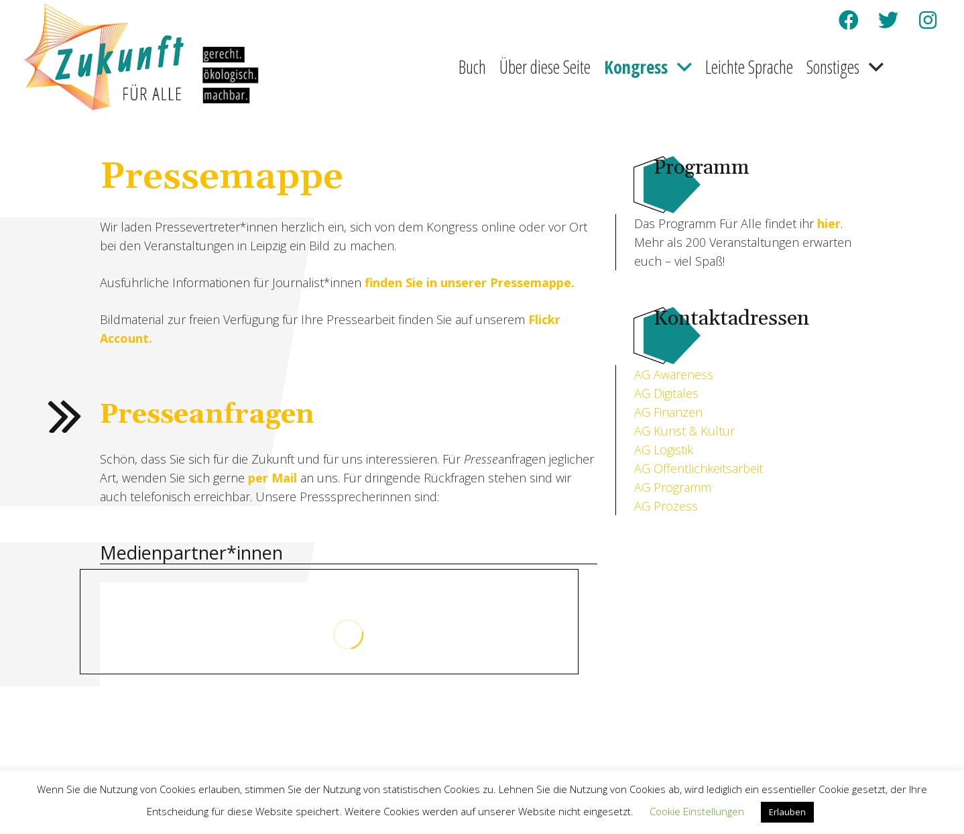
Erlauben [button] (787, 812)
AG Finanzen (668, 412)
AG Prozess (666, 506)
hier (829, 223)
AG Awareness (673, 374)
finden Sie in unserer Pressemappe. (470, 282)
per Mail (272, 478)
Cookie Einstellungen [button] (697, 811)
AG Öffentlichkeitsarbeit (698, 468)
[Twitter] (888, 20)
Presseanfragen (207, 415)
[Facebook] (849, 20)
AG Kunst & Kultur (684, 431)
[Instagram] (928, 20)
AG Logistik (663, 449)
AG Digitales (666, 393)
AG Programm (672, 487)
